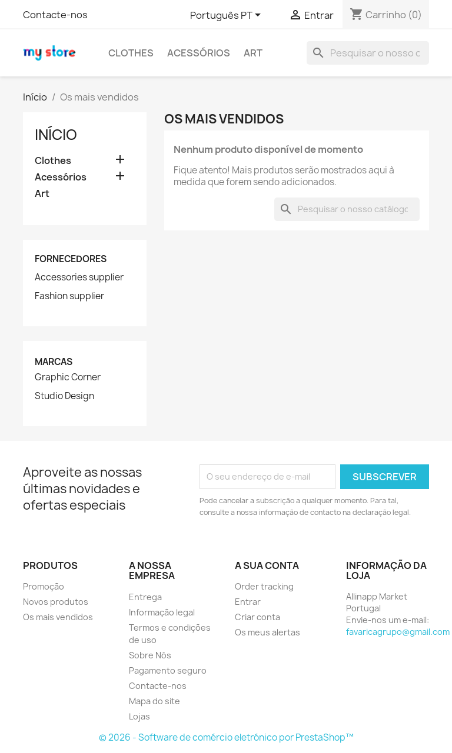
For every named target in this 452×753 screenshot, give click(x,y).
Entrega (145, 597)
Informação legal (162, 612)
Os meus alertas (267, 632)
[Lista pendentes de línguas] (227, 16)
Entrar (248, 601)
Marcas (53, 362)
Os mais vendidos (58, 617)
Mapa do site (154, 701)
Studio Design (64, 396)
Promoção (43, 586)
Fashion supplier (69, 296)
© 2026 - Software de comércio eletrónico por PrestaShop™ (226, 737)
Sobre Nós (150, 655)
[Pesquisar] (368, 53)
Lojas (139, 716)
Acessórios (198, 52)
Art (253, 52)
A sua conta (267, 565)
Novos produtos (55, 601)
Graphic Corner (68, 377)
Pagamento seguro (168, 670)
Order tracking (264, 586)
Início (56, 135)
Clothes (131, 52)
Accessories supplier (79, 277)
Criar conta (257, 617)
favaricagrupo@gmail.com (398, 631)
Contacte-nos (55, 14)
